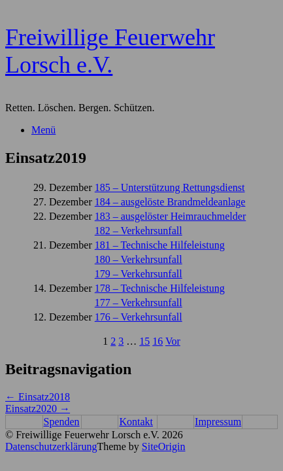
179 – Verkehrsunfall (138, 273)
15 (144, 341)
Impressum (218, 421)
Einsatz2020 (37, 408)
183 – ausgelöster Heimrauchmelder (170, 216)
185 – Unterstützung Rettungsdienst (170, 187)
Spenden (62, 421)
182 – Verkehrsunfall (138, 230)
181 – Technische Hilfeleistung (160, 245)
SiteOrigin (164, 446)
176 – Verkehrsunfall (138, 317)
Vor (172, 341)
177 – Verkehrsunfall (138, 302)
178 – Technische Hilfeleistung (160, 288)
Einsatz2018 (37, 396)
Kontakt (136, 421)
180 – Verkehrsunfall (138, 259)
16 (157, 341)
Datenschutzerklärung (51, 446)
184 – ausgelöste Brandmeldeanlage (170, 201)
